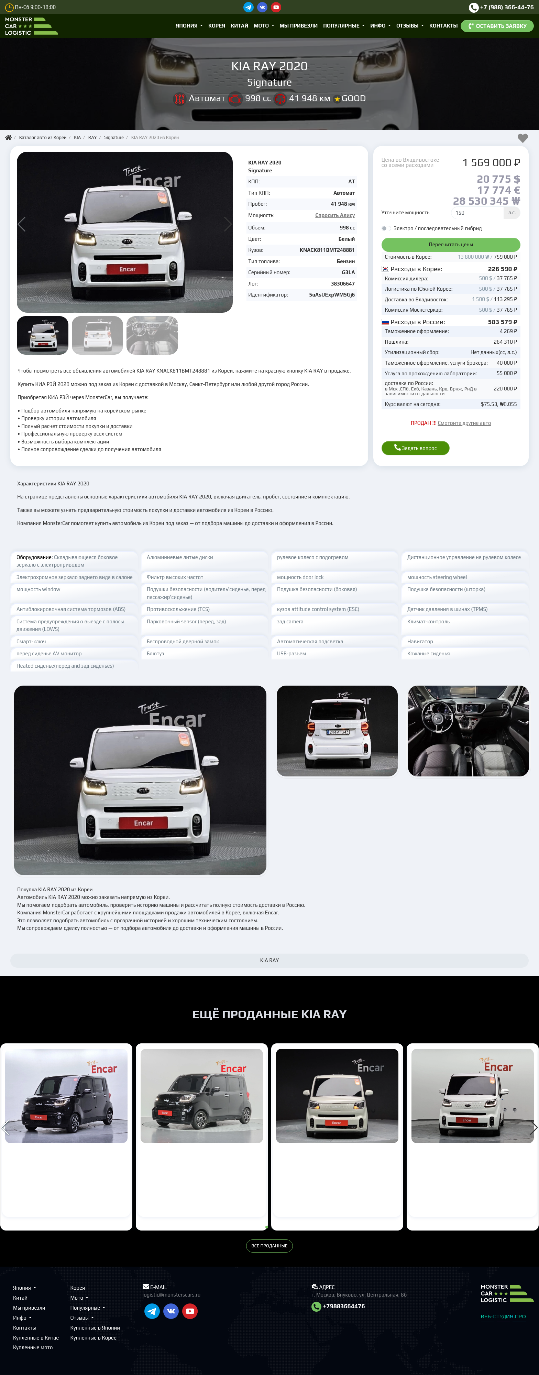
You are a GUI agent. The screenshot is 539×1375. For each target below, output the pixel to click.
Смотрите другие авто (464, 423)
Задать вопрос (415, 447)
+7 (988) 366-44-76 (501, 7)
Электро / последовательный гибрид (438, 228)
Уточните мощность (406, 212)
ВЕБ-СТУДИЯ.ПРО (503, 1316)
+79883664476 (338, 1306)
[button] (228, 224)
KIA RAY (24, 1158)
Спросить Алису (335, 215)
